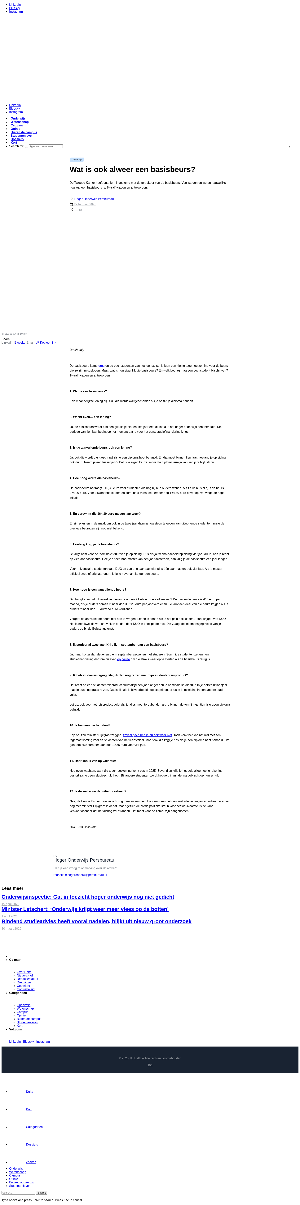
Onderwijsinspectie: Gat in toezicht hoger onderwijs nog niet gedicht (88, 897)
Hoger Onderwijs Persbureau (93, 199)
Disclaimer (24, 982)
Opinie (15, 128)
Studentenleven (22, 135)
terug (101, 365)
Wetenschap (20, 122)
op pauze (123, 659)
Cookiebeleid (26, 989)
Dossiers (17, 139)
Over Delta (24, 972)
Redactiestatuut (27, 979)
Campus (17, 125)
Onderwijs (18, 118)
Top (150, 1065)
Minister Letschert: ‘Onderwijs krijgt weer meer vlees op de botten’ (85, 909)
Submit (42, 1192)
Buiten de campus (24, 132)
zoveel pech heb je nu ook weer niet (147, 735)
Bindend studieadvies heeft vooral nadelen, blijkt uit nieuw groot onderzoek (97, 921)
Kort (14, 142)
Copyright (23, 985)
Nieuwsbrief (25, 975)
